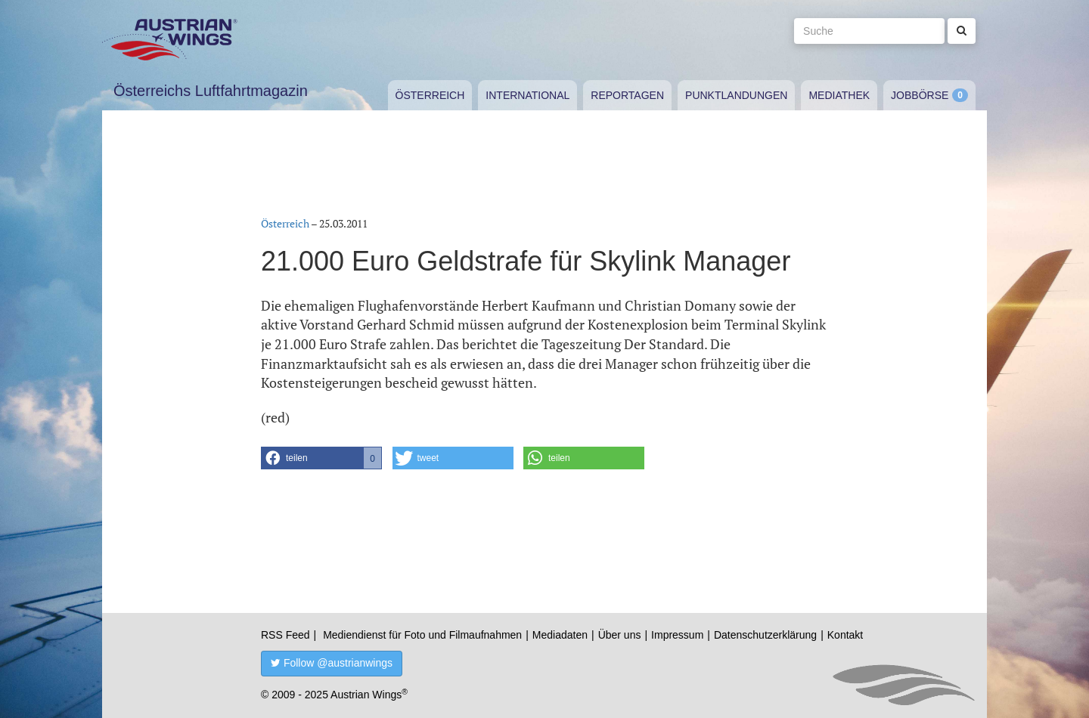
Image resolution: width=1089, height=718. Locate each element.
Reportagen (627, 95)
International (527, 95)
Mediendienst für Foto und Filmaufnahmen (422, 635)
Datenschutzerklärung (765, 635)
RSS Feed (285, 635)
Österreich (430, 95)
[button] (321, 458)
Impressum (677, 635)
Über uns (619, 635)
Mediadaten (560, 635)
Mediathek (839, 95)
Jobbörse (919, 95)
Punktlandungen (736, 95)
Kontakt (845, 635)
